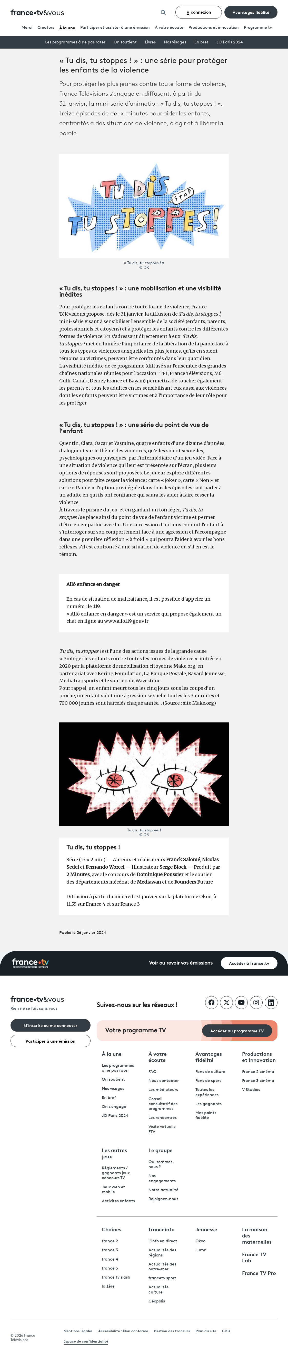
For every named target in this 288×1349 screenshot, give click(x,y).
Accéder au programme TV (237, 1030)
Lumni (201, 1250)
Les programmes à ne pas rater (75, 42)
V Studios (251, 1090)
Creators (45, 28)
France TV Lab (254, 1257)
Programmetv (258, 28)
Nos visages (175, 42)
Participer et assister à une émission (115, 28)
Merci (27, 28)
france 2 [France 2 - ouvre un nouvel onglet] (110, 1241)
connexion (198, 12)
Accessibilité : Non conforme (123, 1330)
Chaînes (111, 1229)
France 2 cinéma (258, 1072)
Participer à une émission (50, 1041)
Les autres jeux (114, 1153)
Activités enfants (118, 1201)
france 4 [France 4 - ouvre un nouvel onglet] (110, 1260)
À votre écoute (169, 28)
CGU (226, 1330)
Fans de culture (210, 1072)
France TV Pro (259, 1272)
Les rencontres (162, 1118)
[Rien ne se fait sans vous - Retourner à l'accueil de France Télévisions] (51, 1003)
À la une (67, 27)
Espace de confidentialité (86, 1341)
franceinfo (161, 1229)
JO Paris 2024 (229, 42)
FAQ (152, 1072)
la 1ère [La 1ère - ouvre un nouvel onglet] (108, 1286)
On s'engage (114, 1107)
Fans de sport (208, 1081)
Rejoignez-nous (163, 1199)
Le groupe (160, 1149)
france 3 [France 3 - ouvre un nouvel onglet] (110, 1250)
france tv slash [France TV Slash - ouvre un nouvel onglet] (116, 1277)
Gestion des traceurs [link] (172, 1330)
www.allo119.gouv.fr (126, 621)
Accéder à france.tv (249, 963)
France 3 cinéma (258, 1081)
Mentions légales (78, 1330)
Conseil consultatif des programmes (162, 1104)
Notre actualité (163, 1190)
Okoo (200, 1241)
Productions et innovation (213, 28)
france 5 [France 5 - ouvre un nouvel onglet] (110, 1269)
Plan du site (206, 1330)
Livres (150, 42)
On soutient (125, 42)
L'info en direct (162, 1241)
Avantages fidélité (251, 12)
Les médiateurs (163, 1090)
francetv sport (162, 1278)
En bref (201, 42)
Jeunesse (206, 1229)
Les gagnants (208, 1104)
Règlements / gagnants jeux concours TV (116, 1173)
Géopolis (156, 1301)
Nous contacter (163, 1081)
